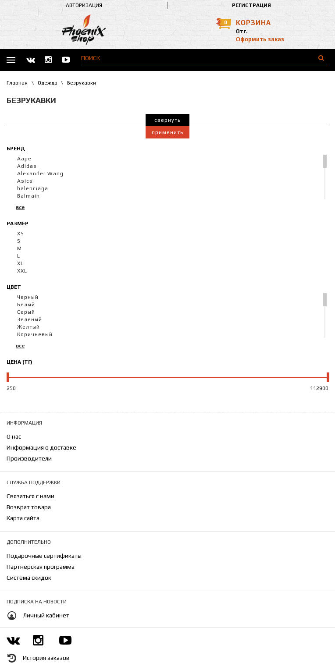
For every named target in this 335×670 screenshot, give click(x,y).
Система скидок (29, 577)
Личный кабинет (46, 615)
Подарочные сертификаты (44, 555)
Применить (167, 132)
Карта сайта (23, 517)
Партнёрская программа (41, 566)
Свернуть (167, 120)
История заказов (46, 657)
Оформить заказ (260, 39)
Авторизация (84, 5)
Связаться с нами (30, 496)
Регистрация (251, 5)
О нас (14, 436)
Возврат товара (29, 506)
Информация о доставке (41, 447)
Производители (29, 458)
